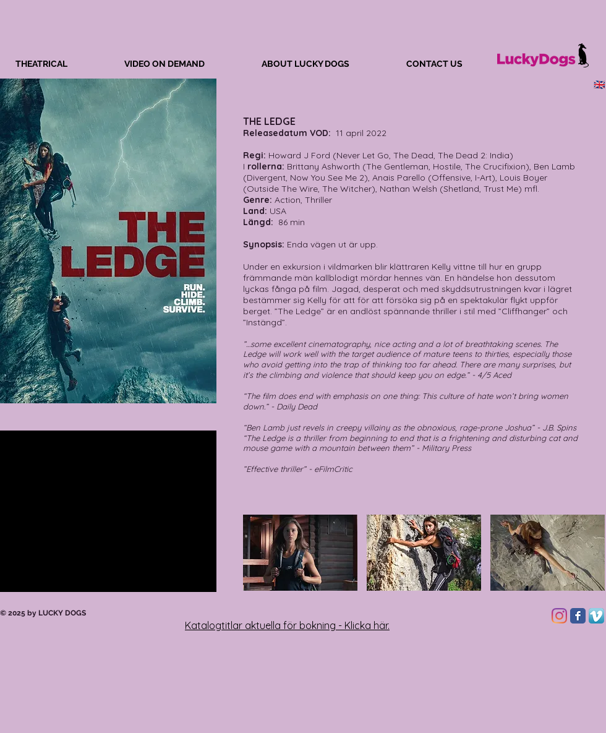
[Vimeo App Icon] (596, 616)
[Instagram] (559, 616)
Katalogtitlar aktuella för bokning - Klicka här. (287, 625)
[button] (300, 553)
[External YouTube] (108, 511)
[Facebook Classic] (578, 616)
